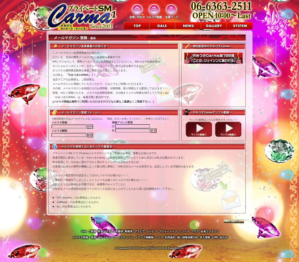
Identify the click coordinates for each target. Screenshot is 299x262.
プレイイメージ (168, 231)
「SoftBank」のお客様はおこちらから (76, 202)
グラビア (139, 231)
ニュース (184, 231)
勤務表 (129, 231)
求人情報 (205, 237)
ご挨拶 (92, 231)
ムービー (151, 231)
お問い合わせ (220, 237)
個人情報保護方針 (187, 237)
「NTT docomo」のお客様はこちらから (77, 197)
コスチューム (125, 237)
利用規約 (170, 237)
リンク (159, 237)
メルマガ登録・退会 (84, 237)
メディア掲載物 (144, 237)
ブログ (195, 231)
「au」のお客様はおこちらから (72, 206)
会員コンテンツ (210, 231)
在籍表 (119, 231)
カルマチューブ (107, 237)
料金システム (105, 231)
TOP (84, 231)
